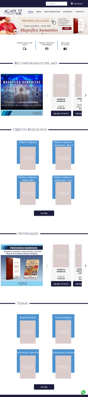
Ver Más (44, 213)
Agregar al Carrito (61, 113)
